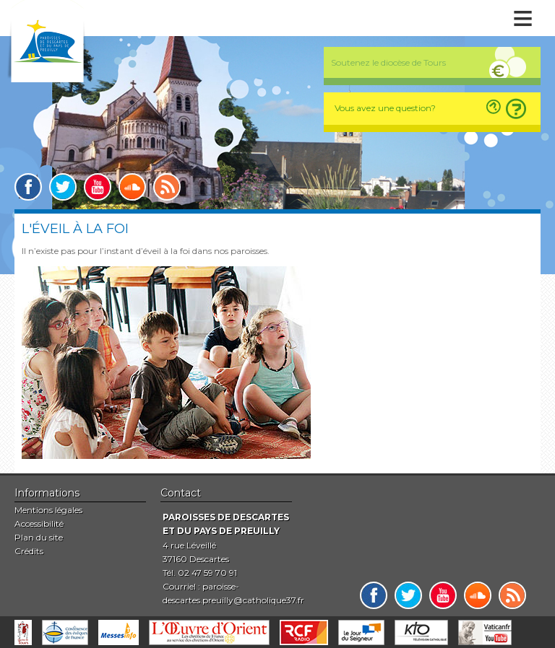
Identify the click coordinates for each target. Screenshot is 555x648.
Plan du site (38, 537)
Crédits (28, 551)
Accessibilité (39, 523)
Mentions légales (48, 509)
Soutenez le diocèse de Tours (388, 62)
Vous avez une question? (385, 107)
